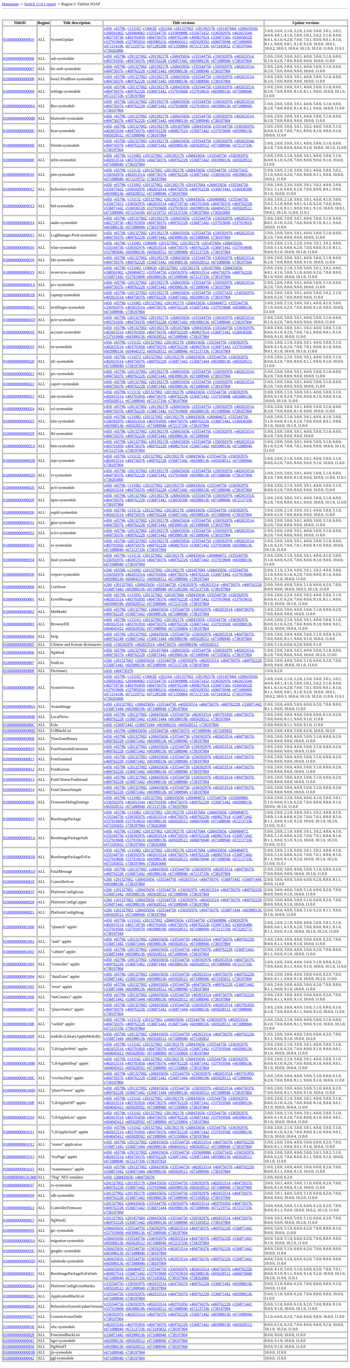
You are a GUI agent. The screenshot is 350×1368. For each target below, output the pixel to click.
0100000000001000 (18, 927)
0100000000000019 (18, 272)
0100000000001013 (18, 1157)
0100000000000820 (18, 902)
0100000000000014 (18, 223)
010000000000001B (19, 295)
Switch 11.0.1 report (40, 4)
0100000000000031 (18, 523)
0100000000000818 (18, 802)
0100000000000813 (18, 779)
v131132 (133, 170)
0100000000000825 (18, 1296)
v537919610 (199, 91)
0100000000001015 (18, 1169)
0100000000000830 (18, 1346)
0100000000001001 (18, 941)
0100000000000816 (18, 39)
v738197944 (242, 46)
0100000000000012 (18, 189)
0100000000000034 (18, 560)
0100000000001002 (18, 952)
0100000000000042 (18, 1358)
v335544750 (156, 33)
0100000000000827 (18, 1316)
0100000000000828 (18, 1335)
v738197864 (199, 628)
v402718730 (113, 37)
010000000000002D (19, 475)
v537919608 (113, 42)
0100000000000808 (18, 671)
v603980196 (113, 604)
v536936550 (220, 174)
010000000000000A (19, 106)
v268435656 (247, 29)
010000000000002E (19, 488)
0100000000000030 (18, 512)
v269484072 (135, 272)
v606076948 (220, 42)
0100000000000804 (18, 636)
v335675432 (199, 33)
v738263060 (113, 50)
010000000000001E (19, 332)
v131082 (134, 155)
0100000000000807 (18, 663)
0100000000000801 (18, 599)
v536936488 (242, 925)
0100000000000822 (18, 1208)
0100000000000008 (18, 79)
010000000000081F (19, 892)
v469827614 (199, 37)
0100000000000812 (18, 769)
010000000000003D (19, 1261)
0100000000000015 (18, 235)
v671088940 (220, 61)
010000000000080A (19, 706)
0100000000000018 (18, 260)
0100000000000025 (18, 421)
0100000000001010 (18, 1117)
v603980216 (156, 42)
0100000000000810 (18, 749)
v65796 (119, 29)
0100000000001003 (18, 964)
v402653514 (244, 56)
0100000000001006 (18, 997)
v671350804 (177, 46)
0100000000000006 (18, 58)
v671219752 (135, 46)
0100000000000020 (18, 361)
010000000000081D (19, 871)
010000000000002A (19, 446)
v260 (108, 570)
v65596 (119, 570)
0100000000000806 (18, 652)
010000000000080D (19, 731)
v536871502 (220, 37)
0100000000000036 (18, 574)
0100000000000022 (18, 384)
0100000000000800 (18, 587)
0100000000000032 (18, 533)
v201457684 (226, 29)
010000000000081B (19, 857)
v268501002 (113, 33)
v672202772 (242, 929)
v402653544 (242, 33)
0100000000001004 (18, 976)
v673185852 (220, 46)
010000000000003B (19, 1352)
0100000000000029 (18, 434)
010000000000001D (19, 320)
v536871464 (156, 964)
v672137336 (199, 46)
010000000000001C (19, 307)
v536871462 (135, 964)
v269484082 (135, 33)
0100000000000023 (18, 396)
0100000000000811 (18, 759)
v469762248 (177, 37)
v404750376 (156, 37)
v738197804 (199, 604)
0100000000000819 (18, 819)
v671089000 (242, 42)
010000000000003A (19, 1241)
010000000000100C (19, 1078)
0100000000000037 (18, 1185)
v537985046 (113, 252)
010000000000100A (19, 1049)
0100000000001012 (18, 1144)
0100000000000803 (18, 624)
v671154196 (113, 46)
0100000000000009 (18, 91)
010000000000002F (19, 500)
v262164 (165, 29)
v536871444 (199, 361)
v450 (108, 29)
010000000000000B (19, 118)
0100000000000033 (18, 545)
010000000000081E (19, 882)
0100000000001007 (18, 1009)
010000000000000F (19, 160)
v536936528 (242, 37)
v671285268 (156, 46)
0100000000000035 (18, 1230)
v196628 (149, 29)
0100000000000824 (18, 1286)
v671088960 (156, 628)
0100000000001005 (18, 987)
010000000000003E (19, 1327)
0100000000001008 (18, 1024)
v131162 (133, 29)
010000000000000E (19, 145)
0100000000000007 (18, 69)
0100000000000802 (18, 612)
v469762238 (177, 347)
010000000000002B (19, 461)
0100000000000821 (18, 912)
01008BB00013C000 (19, 1177)
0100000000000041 (18, 1341)
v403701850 (135, 37)
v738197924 (156, 1161)
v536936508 (242, 189)
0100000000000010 (18, 174)
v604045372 (220, 208)
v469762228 (156, 61)
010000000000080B (19, 717)
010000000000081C (19, 1273)
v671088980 (113, 212)
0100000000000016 (18, 247)
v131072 (134, 357)
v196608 (149, 243)
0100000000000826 (18, 1306)
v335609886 (177, 33)
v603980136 (199, 61)
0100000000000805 (18, 644)
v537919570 (135, 929)
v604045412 (177, 42)
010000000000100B (19, 1063)
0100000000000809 (18, 687)
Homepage (10, 4)
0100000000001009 (18, 1036)
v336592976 (220, 33)
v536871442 (177, 61)
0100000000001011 (18, 1132)
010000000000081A (19, 838)
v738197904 (242, 61)
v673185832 (220, 655)
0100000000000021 (18, 374)
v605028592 (199, 42)
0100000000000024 (18, 409)
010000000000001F (19, 347)
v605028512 (113, 135)
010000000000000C (19, 131)
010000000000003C (19, 1251)
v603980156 (177, 964)
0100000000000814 (18, 790)
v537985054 (135, 42)
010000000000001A (19, 285)
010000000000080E (19, 739)
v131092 (134, 185)
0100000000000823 (18, 1220)
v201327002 (183, 29)
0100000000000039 (18, 1195)
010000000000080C (19, 725)
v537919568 (220, 624)
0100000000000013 (18, 206)
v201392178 (205, 29)
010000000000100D (19, 1090)
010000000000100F (19, 1103)
